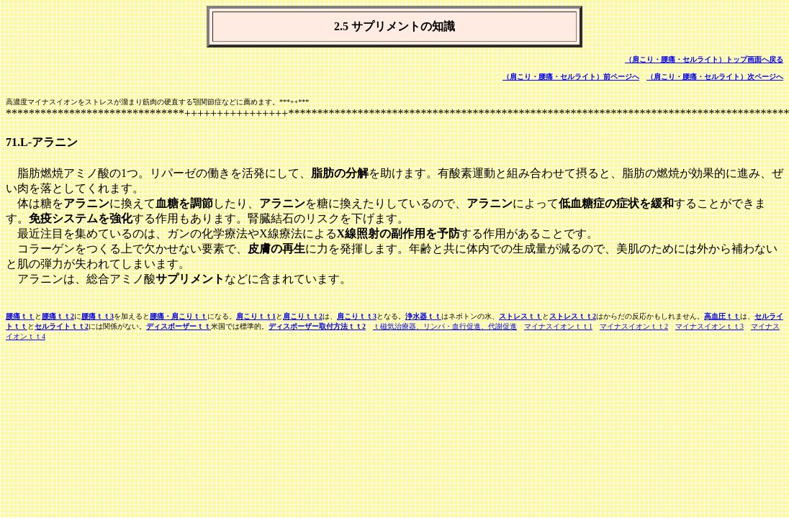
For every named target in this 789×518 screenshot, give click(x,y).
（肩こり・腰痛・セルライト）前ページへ (570, 77)
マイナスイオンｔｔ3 (709, 326)
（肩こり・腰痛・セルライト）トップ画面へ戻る (704, 59)
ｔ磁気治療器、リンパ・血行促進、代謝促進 (445, 326)
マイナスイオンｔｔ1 (558, 326)
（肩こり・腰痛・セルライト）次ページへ (714, 77)
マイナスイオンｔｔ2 (634, 326)
